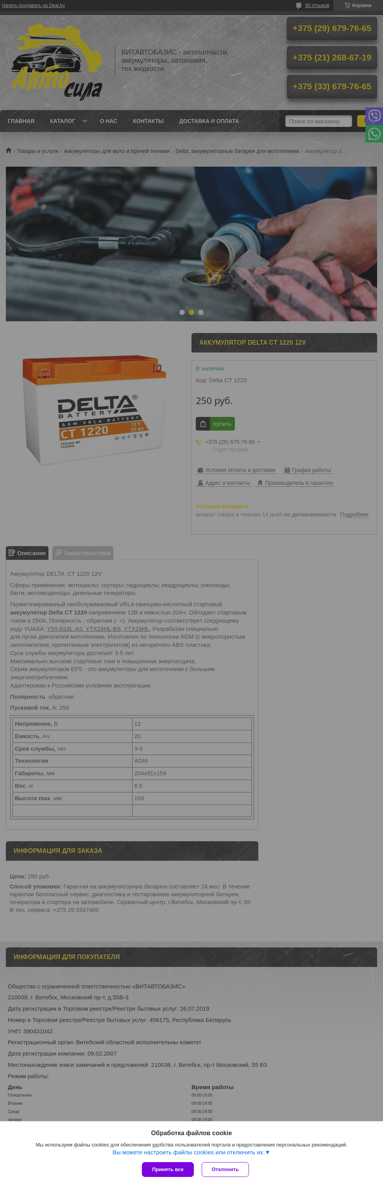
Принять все (168, 1169)
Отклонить (225, 1169)
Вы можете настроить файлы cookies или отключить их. (189, 1152)
